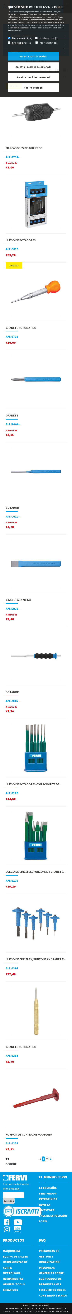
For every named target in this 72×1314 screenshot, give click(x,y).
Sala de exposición (53, 1216)
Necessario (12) (22, 38)
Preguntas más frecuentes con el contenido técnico (53, 1289)
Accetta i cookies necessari (33, 77)
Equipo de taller (15, 1256)
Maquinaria (11, 1251)
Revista (44, 1204)
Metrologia (12, 1273)
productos (13, 1240)
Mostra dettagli (33, 87)
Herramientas (13, 1279)
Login (43, 1221)
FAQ (42, 1240)
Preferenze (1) (49, 38)
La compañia (48, 1188)
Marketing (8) (49, 43)
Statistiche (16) (22, 43)
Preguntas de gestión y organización (49, 1256)
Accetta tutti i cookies (33, 56)
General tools (14, 1284)
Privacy (26, 1305)
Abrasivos (10, 1290)
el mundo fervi (53, 1177)
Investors (46, 1210)
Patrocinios (48, 1199)
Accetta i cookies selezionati (33, 67)
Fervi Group (47, 1193)
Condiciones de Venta (39, 1305)
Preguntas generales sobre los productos (51, 1273)
